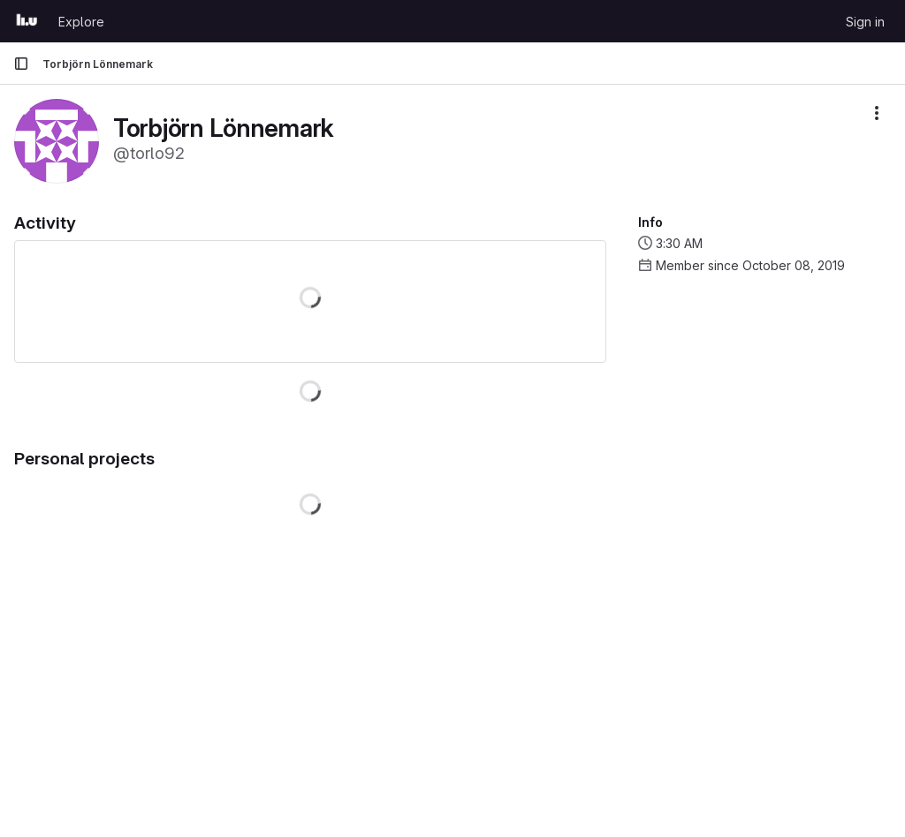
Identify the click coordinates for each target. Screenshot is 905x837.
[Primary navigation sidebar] (21, 63)
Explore (81, 21)
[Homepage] (27, 21)
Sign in (865, 21)
